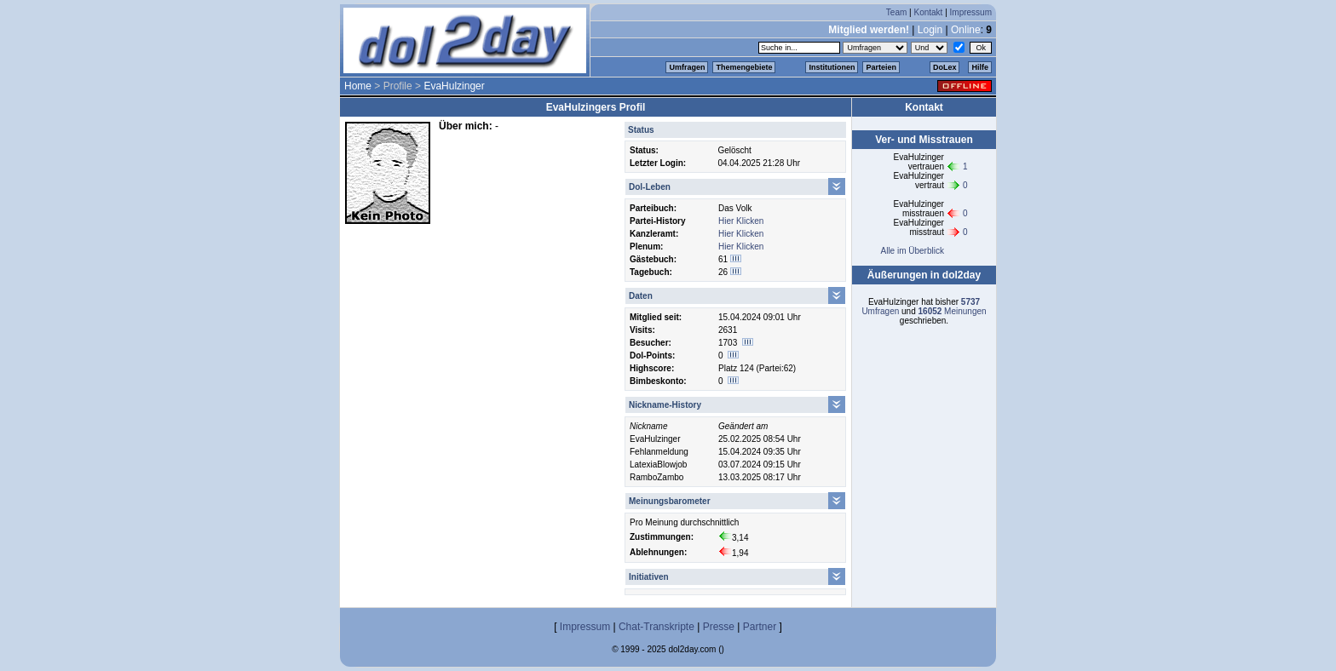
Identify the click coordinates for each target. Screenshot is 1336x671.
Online (966, 30)
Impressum (971, 12)
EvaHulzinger (453, 86)
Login (930, 30)
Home (357, 86)
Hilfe (979, 67)
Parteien (881, 67)
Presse (718, 627)
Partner (759, 627)
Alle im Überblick (911, 250)
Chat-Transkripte (656, 627)
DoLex (945, 67)
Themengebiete (744, 67)
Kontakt (927, 12)
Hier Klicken (740, 221)
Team (896, 12)
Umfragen (687, 67)
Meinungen (952, 311)
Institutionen (832, 67)
